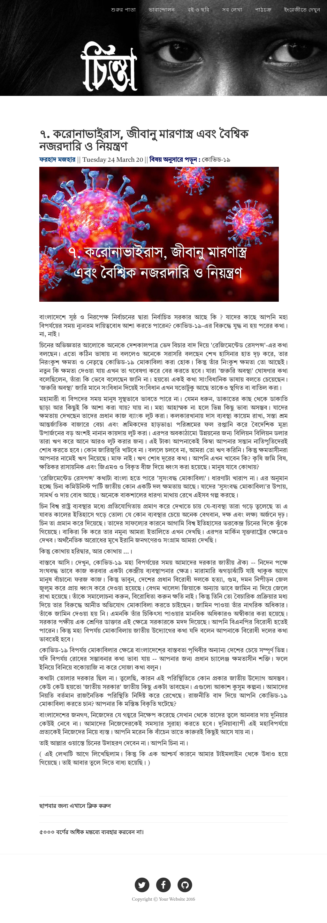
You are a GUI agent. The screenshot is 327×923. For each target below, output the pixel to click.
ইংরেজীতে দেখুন (302, 9)
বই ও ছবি (198, 9)
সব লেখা (232, 9)
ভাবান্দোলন (162, 9)
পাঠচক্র (263, 9)
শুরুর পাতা (123, 9)
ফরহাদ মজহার (57, 160)
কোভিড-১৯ (216, 160)
